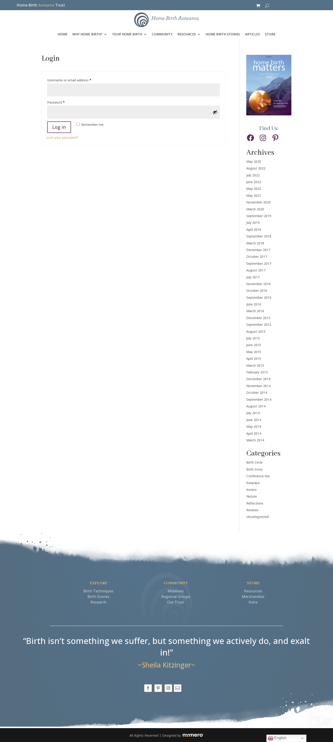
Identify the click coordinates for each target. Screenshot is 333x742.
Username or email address (75, 79)
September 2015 (258, 324)
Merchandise (253, 596)
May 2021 (253, 195)
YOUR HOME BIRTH (127, 34)
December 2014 (258, 379)
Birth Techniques (98, 591)
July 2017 (253, 277)
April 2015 (253, 358)
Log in (59, 127)
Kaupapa (252, 482)
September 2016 (258, 297)
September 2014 (258, 399)
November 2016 (258, 284)
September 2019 (258, 216)
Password (62, 102)
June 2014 (253, 420)
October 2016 (256, 290)
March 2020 (255, 209)
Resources (253, 591)
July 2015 (253, 338)
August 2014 (255, 406)
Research (98, 602)
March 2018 (255, 243)
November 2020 (258, 202)
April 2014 (253, 433)
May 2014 (253, 426)
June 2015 (253, 345)
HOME (62, 34)
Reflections (254, 503)
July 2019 (253, 222)
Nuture (251, 496)
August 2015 (255, 331)
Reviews (252, 510)
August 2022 (255, 168)
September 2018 (258, 236)
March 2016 (255, 311)
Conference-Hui (258, 476)
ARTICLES (252, 34)
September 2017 (258, 263)
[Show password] (215, 112)
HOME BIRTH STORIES (223, 34)
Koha (253, 602)
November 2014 (258, 386)
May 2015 (253, 352)
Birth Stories (98, 596)
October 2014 (256, 392)
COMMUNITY (162, 34)
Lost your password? (62, 137)
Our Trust (175, 602)
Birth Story (254, 469)
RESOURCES (186, 34)
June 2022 (253, 182)
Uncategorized (257, 516)
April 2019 (253, 229)
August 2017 (255, 270)
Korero (251, 489)
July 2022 (253, 175)
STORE (270, 34)
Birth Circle (254, 462)
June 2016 (253, 304)
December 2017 (258, 250)
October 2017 (256, 256)
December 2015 (258, 318)
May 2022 (253, 188)
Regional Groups (175, 596)
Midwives (175, 591)
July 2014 (253, 413)
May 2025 (253, 161)
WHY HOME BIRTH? (87, 34)
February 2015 (257, 372)
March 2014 (255, 440)
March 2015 (255, 365)
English (277, 738)
